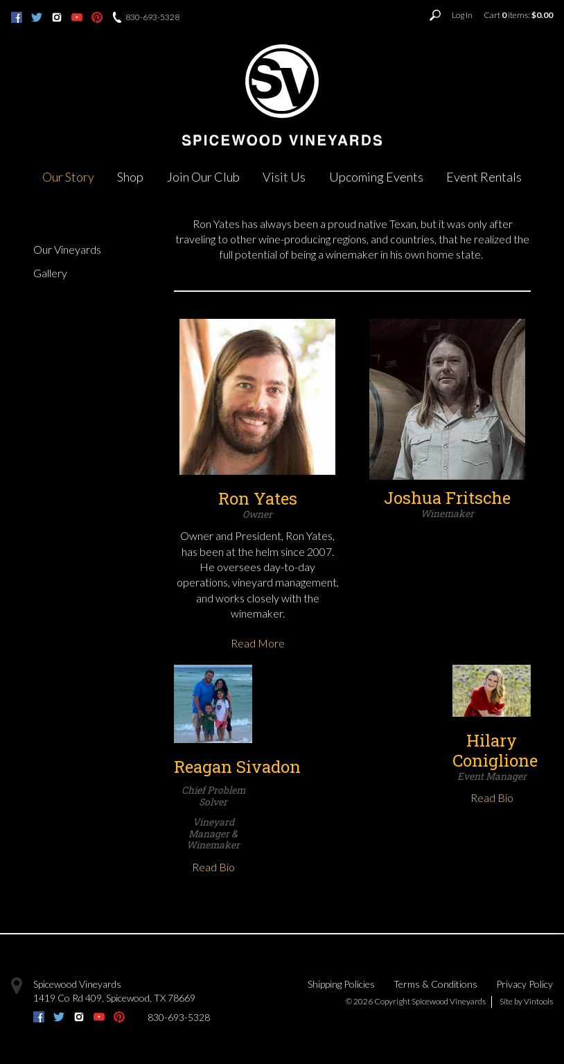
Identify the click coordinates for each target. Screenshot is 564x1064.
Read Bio (213, 866)
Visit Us (284, 176)
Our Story (68, 176)
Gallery (50, 272)
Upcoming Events (376, 176)
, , (114, 998)
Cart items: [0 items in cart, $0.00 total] (518, 15)
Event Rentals (484, 176)
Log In (462, 15)
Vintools (538, 1001)
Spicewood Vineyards (77, 984)
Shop (130, 176)
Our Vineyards (67, 249)
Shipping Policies (341, 984)
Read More (258, 642)
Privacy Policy (524, 984)
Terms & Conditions (435, 984)
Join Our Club (203, 176)
